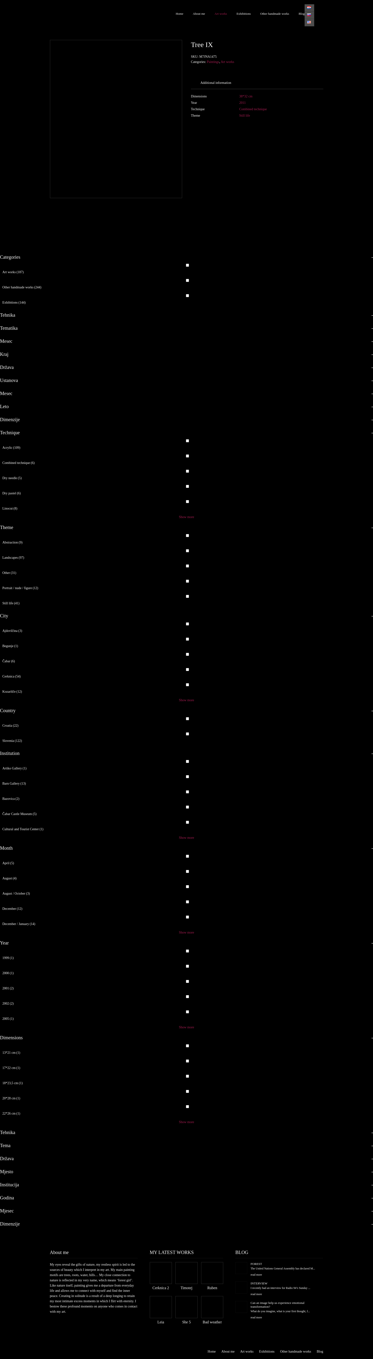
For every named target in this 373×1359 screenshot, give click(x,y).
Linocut (9, 508)
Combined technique (253, 109)
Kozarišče (12, 691)
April (8, 863)
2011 (242, 103)
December (12, 909)
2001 (8, 988)
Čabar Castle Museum (19, 814)
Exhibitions (244, 13)
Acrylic (11, 447)
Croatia (10, 725)
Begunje (10, 646)
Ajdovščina (12, 631)
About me (199, 13)
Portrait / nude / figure (20, 588)
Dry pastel (11, 493)
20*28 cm (11, 1098)
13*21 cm (11, 1052)
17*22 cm (11, 1068)
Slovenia (12, 741)
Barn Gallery (14, 783)
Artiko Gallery (14, 768)
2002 (8, 1003)
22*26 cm (11, 1113)
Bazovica (10, 799)
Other (9, 573)
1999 (8, 958)
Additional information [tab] (215, 83)
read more (256, 1274)
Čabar (8, 661)
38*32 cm (245, 96)
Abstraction (12, 542)
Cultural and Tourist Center (22, 829)
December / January (18, 924)
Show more (186, 517)
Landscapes (13, 557)
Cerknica (11, 676)
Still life (244, 115)
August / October (16, 893)
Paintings (213, 62)
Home (179, 13)
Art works (221, 13)
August (9, 878)
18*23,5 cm (12, 1083)
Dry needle (12, 478)
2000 (8, 973)
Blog (302, 13)
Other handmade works (274, 13)
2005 (8, 1018)
